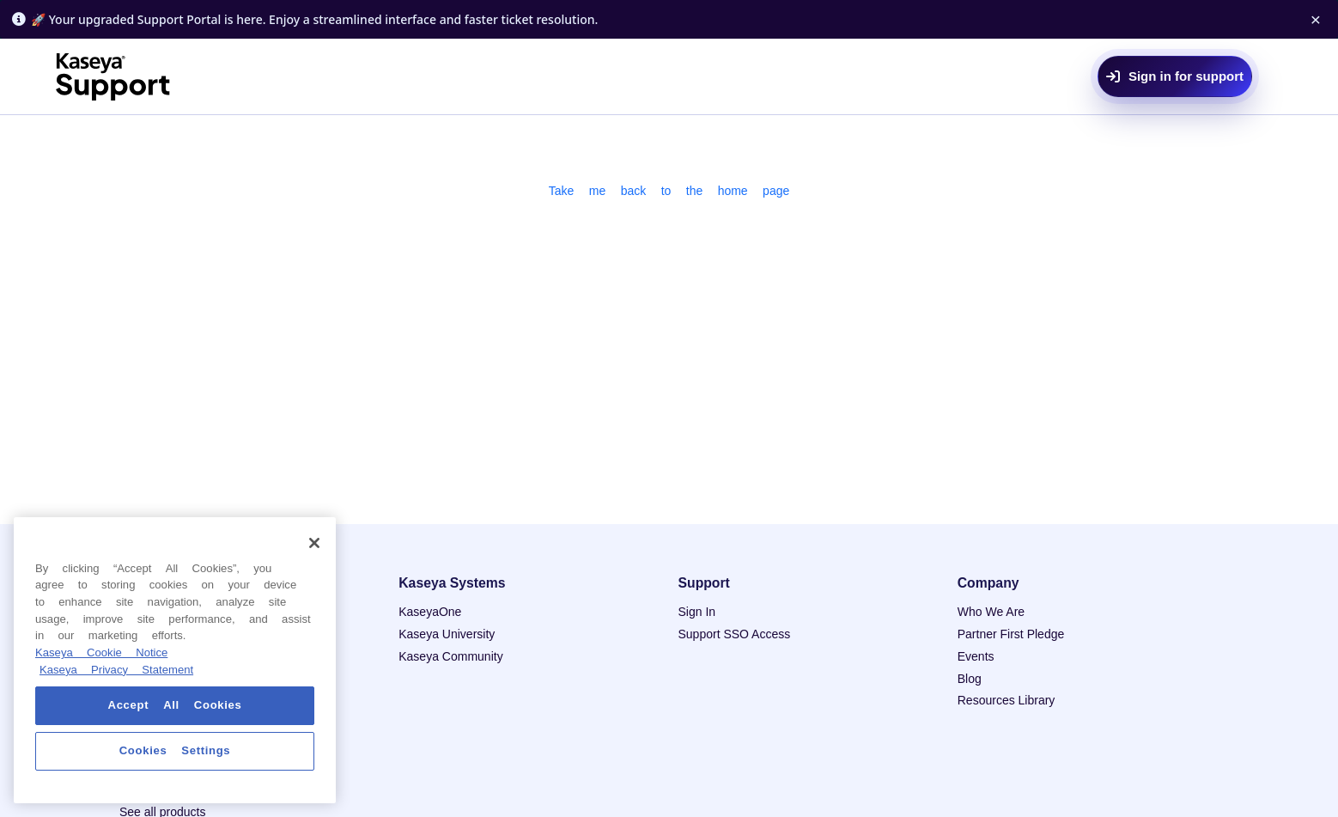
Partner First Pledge (1011, 634)
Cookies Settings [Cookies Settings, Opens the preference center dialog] (175, 750)
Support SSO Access (734, 634)
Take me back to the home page (669, 191)
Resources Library (1006, 700)
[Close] (314, 543)
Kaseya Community (450, 656)
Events (976, 656)
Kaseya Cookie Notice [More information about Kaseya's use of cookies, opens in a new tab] (101, 652)
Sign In (697, 612)
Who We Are (991, 612)
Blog (970, 679)
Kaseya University (446, 634)
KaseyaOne (429, 612)
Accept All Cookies (175, 704)
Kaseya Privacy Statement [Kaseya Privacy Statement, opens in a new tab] (116, 669)
